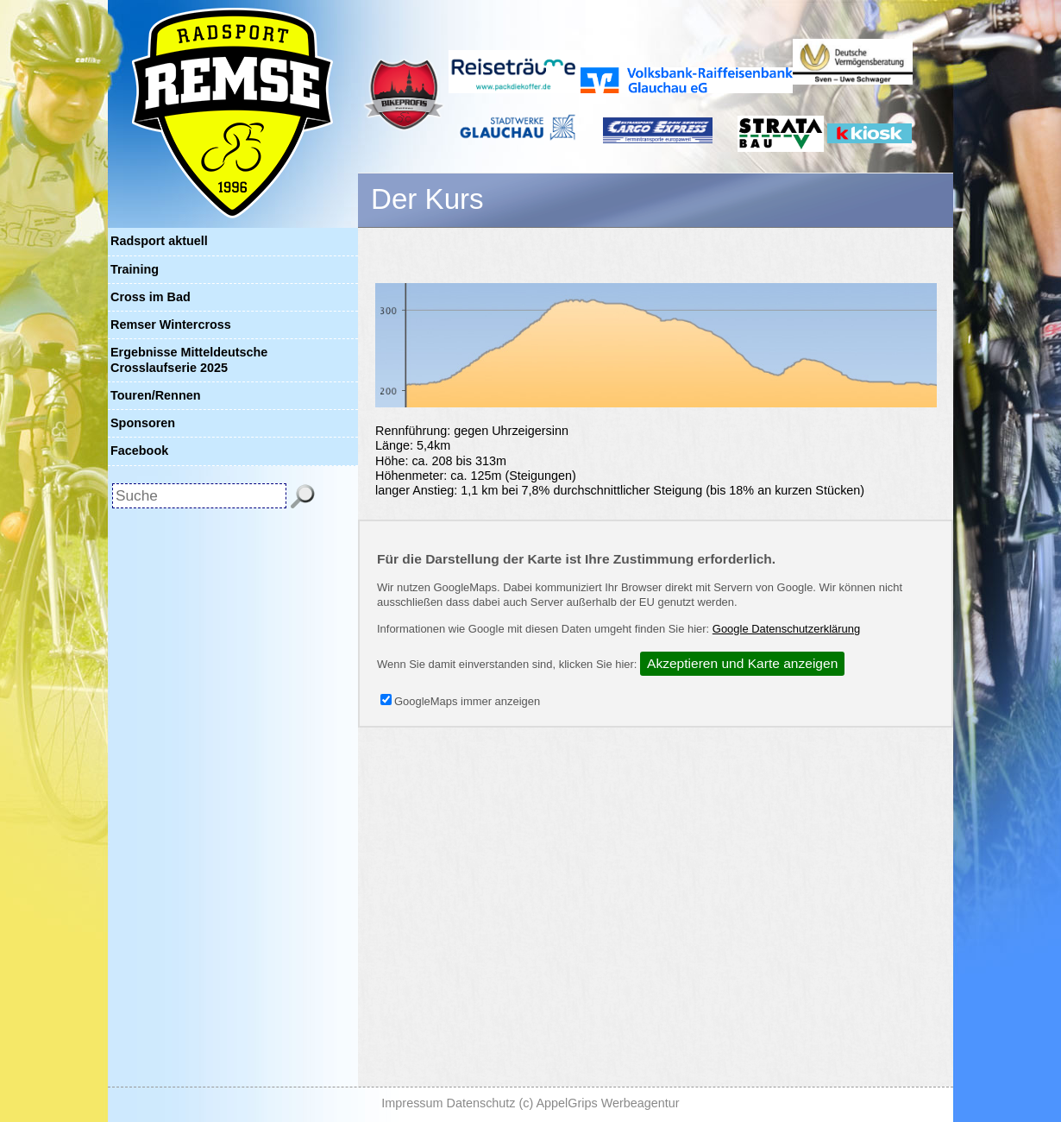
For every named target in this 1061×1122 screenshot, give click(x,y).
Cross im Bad (150, 297)
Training (134, 269)
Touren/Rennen (155, 395)
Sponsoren (142, 423)
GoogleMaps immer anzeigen (460, 701)
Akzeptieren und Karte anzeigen (742, 663)
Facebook (139, 450)
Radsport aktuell (159, 241)
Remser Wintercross (170, 324)
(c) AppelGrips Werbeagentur (599, 1103)
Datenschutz (481, 1103)
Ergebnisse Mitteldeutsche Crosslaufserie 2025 (188, 359)
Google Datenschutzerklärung (786, 628)
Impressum (412, 1103)
